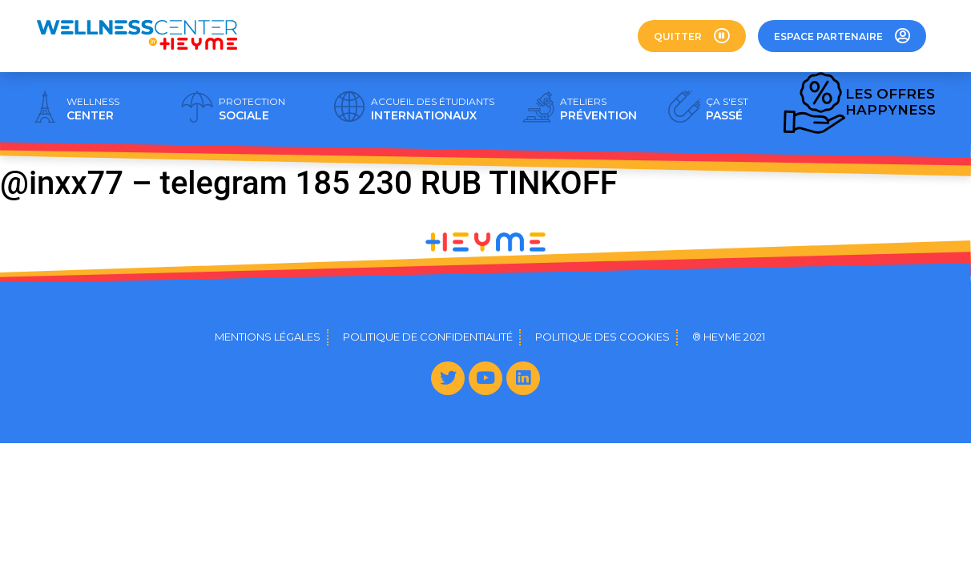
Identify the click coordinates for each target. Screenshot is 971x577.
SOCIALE (252, 109)
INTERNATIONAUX (432, 109)
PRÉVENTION (598, 109)
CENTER (92, 109)
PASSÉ (727, 109)
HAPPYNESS (890, 102)
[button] (692, 36)
